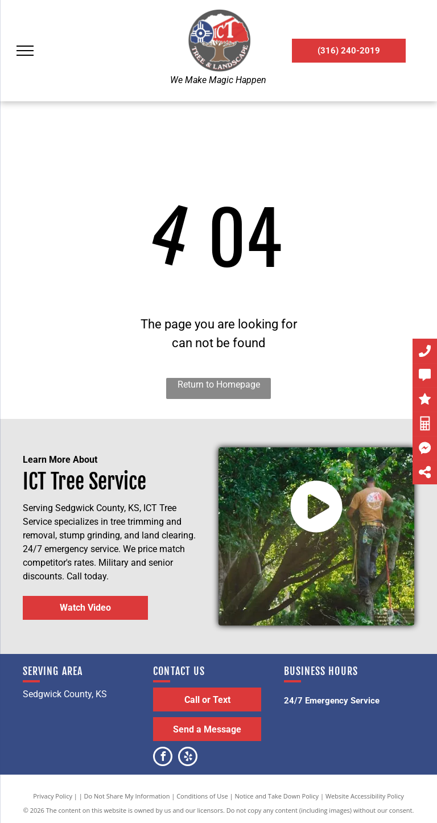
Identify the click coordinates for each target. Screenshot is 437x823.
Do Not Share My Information (127, 796)
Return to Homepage (219, 384)
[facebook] (162, 758)
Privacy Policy (52, 796)
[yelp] (187, 758)
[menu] (25, 50)
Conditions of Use (202, 796)
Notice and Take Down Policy (277, 796)
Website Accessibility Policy (364, 796)
